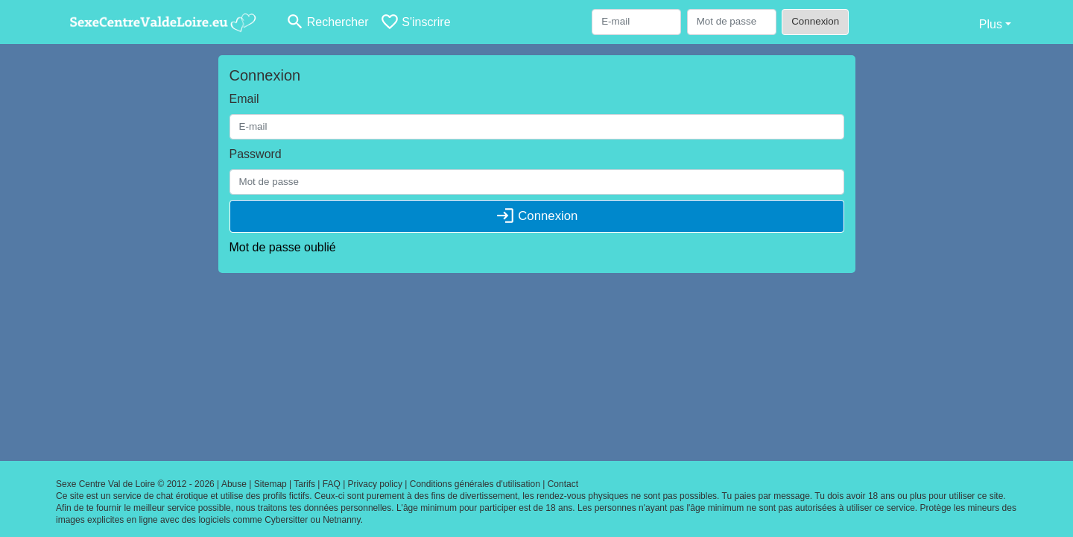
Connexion (815, 21)
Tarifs (304, 484)
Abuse (234, 484)
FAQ (332, 484)
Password (256, 154)
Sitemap (270, 484)
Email (244, 98)
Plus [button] (990, 24)
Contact (563, 484)
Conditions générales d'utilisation (475, 484)
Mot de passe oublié (283, 247)
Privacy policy (375, 484)
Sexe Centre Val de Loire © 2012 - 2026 (135, 484)
